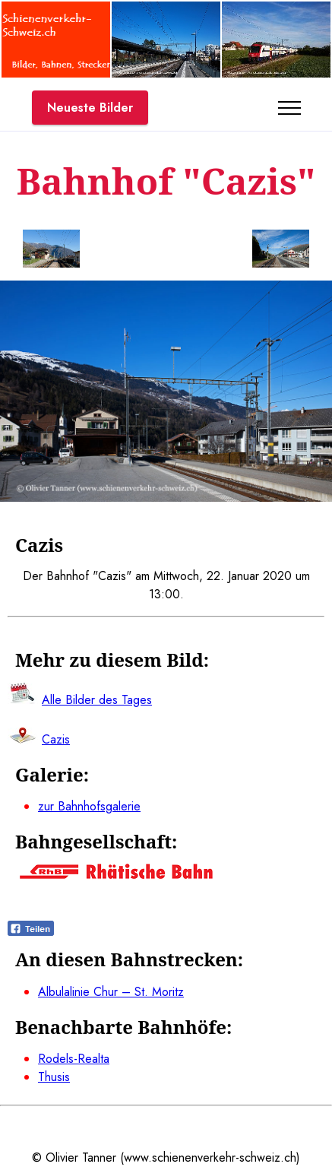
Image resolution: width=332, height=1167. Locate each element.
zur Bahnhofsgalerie (89, 806)
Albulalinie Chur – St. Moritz (111, 992)
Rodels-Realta (73, 1058)
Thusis (54, 1077)
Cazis (56, 739)
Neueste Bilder (90, 107)
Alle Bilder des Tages (97, 700)
